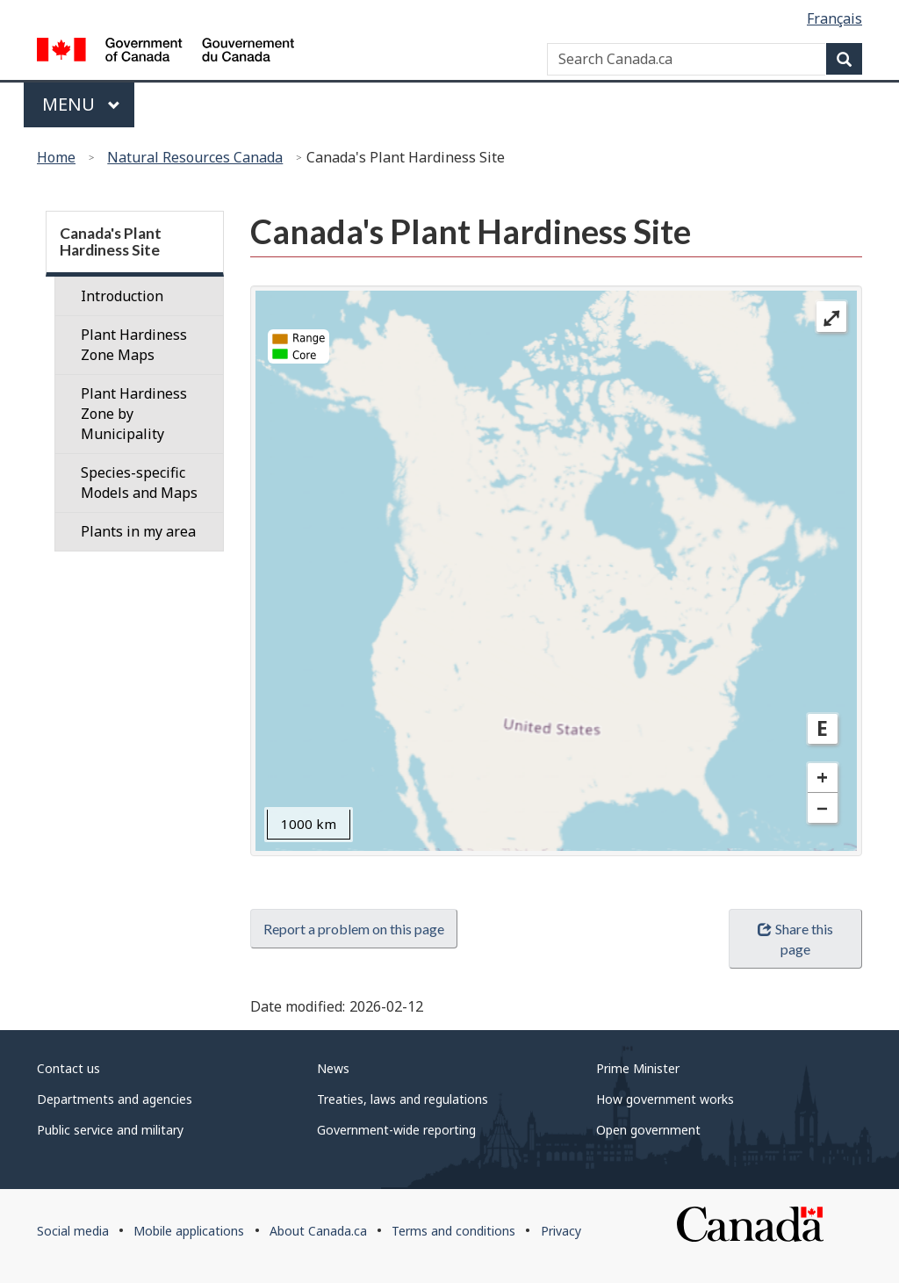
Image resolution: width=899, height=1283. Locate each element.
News (333, 1068)
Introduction (122, 296)
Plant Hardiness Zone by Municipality (134, 413)
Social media (73, 1230)
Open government (648, 1129)
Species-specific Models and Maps (139, 482)
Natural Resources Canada (195, 157)
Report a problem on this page (353, 928)
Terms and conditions (453, 1230)
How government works (665, 1099)
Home (56, 157)
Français (834, 18)
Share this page (795, 938)
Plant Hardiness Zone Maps (134, 344)
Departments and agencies (114, 1099)
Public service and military (110, 1129)
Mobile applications (188, 1230)
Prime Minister (638, 1068)
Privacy (561, 1230)
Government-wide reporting (396, 1129)
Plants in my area (138, 531)
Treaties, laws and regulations (402, 1099)
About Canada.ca (318, 1230)
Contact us (68, 1068)
